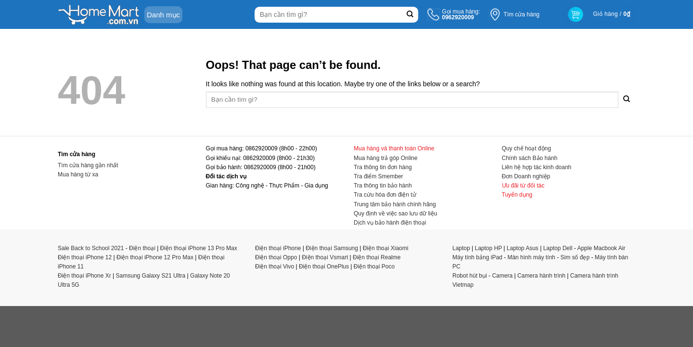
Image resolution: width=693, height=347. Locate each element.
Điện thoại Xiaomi (386, 248)
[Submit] (409, 15)
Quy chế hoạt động (526, 148)
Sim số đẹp (575, 257)
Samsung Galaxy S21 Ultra (151, 275)
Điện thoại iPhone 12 (85, 257)
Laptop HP (488, 248)
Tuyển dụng (517, 194)
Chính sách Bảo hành (530, 158)
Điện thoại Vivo (274, 266)
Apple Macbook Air (601, 248)
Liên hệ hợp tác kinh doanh (537, 167)
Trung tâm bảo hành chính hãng (395, 204)
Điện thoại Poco (374, 266)
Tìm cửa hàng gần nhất (88, 165)
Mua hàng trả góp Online (385, 158)
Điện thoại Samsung (332, 248)
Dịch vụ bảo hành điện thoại (390, 222)
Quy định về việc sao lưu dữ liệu (395, 213)
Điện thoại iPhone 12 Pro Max (154, 257)
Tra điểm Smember (378, 176)
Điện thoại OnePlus (324, 266)
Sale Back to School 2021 (91, 248)
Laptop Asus (523, 248)
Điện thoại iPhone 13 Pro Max (198, 248)
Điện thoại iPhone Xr (84, 275)
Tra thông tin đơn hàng (383, 167)
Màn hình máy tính (531, 257)
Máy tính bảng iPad (477, 257)
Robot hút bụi (469, 275)
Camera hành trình (541, 275)
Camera (502, 275)
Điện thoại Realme (376, 257)
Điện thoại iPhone (278, 248)
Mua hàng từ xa (78, 174)
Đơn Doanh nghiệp (526, 176)
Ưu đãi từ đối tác (523, 185)
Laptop (461, 248)
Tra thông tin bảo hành (383, 185)
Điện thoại (142, 248)
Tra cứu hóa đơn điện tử (385, 194)
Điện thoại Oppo (276, 257)
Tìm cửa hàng (521, 14)
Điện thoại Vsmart (325, 257)
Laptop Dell (558, 248)
